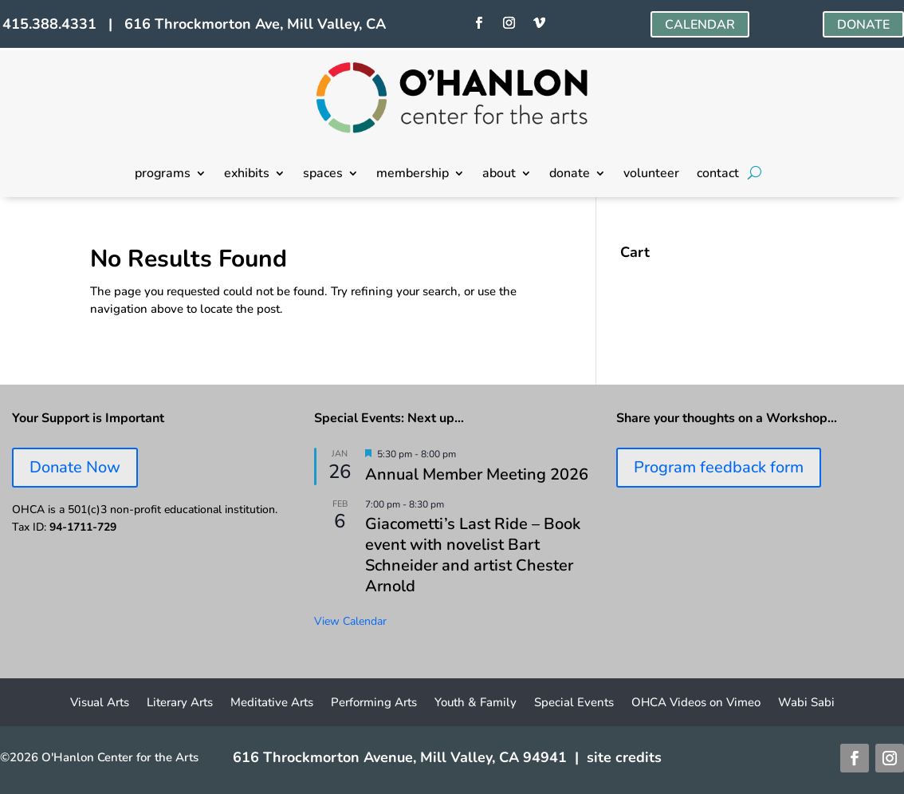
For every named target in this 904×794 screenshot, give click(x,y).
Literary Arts (180, 703)
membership (412, 175)
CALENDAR (700, 25)
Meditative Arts (271, 703)
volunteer (651, 175)
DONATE (863, 25)
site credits (624, 757)
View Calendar (350, 621)
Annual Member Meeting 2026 (476, 474)
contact (718, 175)
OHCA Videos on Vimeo (696, 703)
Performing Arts (374, 703)
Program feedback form (719, 467)
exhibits (246, 175)
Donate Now (74, 467)
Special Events (574, 703)
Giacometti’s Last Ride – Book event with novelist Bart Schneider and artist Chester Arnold (472, 555)
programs (163, 175)
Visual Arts (99, 703)
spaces (323, 175)
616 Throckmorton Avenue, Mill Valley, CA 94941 (400, 757)
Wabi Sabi (806, 703)
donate (569, 175)
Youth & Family (475, 703)
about (499, 175)
